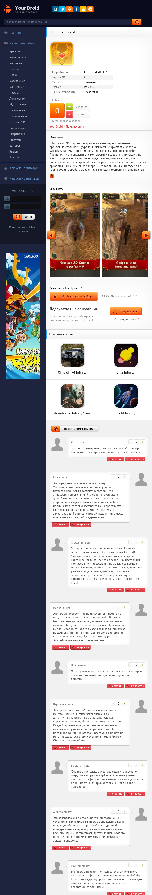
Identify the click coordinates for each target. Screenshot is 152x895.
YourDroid (56, 126)
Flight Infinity (125, 413)
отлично (76, 106)
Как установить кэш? (21, 178)
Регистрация (17, 227)
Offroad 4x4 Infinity (72, 372)
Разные (14, 157)
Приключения (18, 116)
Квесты (14, 92)
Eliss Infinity (125, 372)
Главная (12, 33)
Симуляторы (17, 128)
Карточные (16, 87)
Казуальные (17, 81)
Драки (13, 75)
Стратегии (15, 140)
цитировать (137, 459)
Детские (14, 69)
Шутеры (14, 146)
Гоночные (15, 63)
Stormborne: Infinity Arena (72, 413)
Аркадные (15, 51)
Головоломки (17, 57)
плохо (75, 114)
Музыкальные (18, 104)
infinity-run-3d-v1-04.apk (76, 296)
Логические (17, 98)
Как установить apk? (21, 168)
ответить (117, 459)
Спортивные (17, 134)
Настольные (17, 110)
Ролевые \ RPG (18, 122)
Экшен (13, 151)
